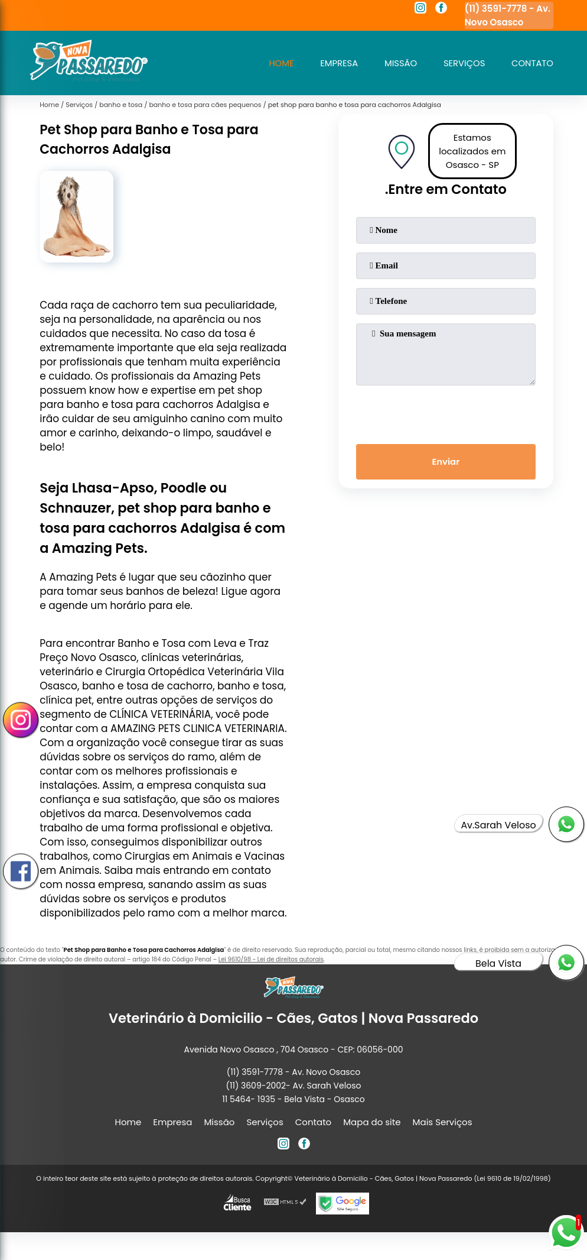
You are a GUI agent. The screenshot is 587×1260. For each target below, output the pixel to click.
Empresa (336, 63)
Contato (532, 63)
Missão (398, 63)
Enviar (445, 462)
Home (278, 63)
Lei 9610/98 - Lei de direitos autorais (271, 959)
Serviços (463, 63)
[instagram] (420, 9)
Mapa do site (371, 1122)
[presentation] (446, 412)
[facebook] (441, 9)
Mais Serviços (442, 1122)
